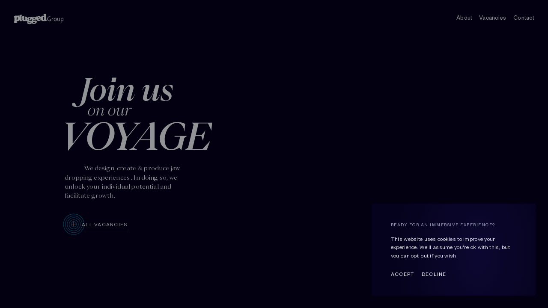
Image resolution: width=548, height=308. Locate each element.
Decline (434, 273)
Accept (402, 273)
